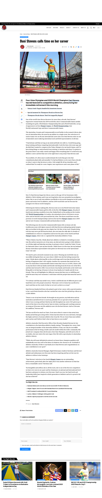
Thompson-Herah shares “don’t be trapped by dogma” (46, 115)
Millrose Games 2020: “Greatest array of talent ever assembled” (53, 187)
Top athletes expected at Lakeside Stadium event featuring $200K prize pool (36, 187)
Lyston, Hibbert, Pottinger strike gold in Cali (41, 394)
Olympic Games (46, 126)
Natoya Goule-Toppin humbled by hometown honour (45, 108)
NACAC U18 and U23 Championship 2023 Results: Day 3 (83, 486)
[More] (81, 47)
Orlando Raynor (7, 491)
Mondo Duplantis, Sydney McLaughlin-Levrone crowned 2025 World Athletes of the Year (50, 487)
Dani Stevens (75, 100)
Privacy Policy (23, 23)
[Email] (73, 47)
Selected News (27, 34)
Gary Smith (74, 489)
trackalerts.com (42, 491)
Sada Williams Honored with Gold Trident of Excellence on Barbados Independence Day (15, 487)
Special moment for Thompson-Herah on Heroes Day (46, 112)
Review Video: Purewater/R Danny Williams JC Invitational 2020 (71, 187)
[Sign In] (88, 27)
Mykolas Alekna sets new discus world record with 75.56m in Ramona (48, 386)
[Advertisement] (51, 11)
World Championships (62, 126)
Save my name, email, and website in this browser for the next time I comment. (42, 447)
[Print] (78, 47)
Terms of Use (32, 23)
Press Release (30, 46)
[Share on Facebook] (68, 47)
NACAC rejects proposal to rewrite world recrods (43, 397)
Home (21, 34)
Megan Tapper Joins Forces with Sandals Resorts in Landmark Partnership (50, 388)
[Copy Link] (76, 47)
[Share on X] (71, 47)
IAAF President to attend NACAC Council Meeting (42, 391)
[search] (91, 27)
